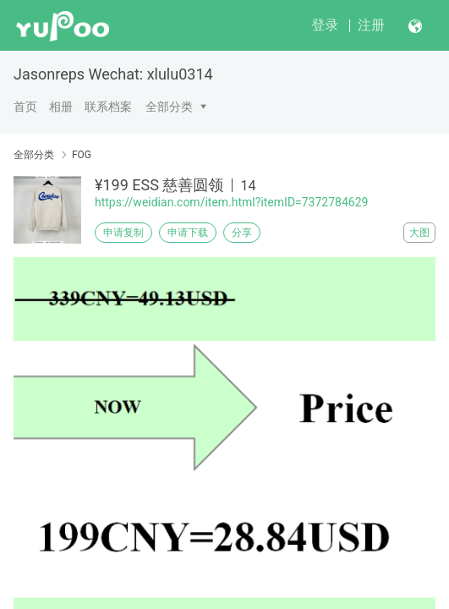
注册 (371, 25)
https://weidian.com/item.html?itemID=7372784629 (231, 202)
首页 (25, 106)
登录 (324, 25)
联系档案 (108, 106)
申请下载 (187, 233)
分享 (242, 233)
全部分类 (169, 106)
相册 (61, 106)
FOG (81, 155)
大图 (419, 233)
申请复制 (123, 233)
